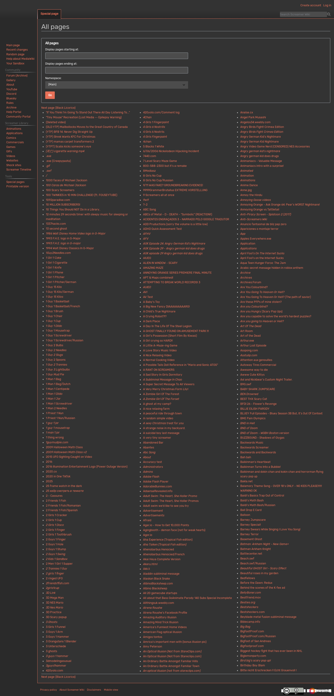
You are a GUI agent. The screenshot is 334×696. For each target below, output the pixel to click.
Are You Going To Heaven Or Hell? (262, 292)
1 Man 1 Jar (53, 398)
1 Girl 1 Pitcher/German (61, 282)
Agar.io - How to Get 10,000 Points (166, 525)
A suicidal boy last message (161, 433)
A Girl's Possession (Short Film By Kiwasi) (170, 335)
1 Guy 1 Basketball (57, 301)
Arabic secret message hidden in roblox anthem (271, 267)
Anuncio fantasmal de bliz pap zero (263, 224)
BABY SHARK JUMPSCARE (257, 389)
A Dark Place (151, 321)
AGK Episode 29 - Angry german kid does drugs (174, 248)
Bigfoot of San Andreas (255, 641)
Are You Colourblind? (254, 287)
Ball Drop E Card (251, 510)
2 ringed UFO (54, 578)
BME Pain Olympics (252, 418)
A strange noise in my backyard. (164, 428)
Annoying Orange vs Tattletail (259, 209)
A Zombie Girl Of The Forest (161, 394)
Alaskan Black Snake (156, 578)
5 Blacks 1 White (153, 146)
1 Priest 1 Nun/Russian (60, 418)
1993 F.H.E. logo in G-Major (63, 238)
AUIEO (147, 287)
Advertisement (153, 510)
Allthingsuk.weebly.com (158, 603)
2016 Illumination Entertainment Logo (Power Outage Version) (86, 466)
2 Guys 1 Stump (56, 549)
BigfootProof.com (252, 631)
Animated (246, 170)
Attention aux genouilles (256, 360)
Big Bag (245, 626)
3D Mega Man (55, 597)
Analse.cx (246, 112)
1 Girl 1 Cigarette (56, 262)
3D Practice (54, 612)
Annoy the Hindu (251, 195)
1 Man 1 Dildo (54, 393)
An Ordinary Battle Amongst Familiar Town (171, 666)
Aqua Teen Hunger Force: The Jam (263, 263)
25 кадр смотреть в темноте (65, 491)
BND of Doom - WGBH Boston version (264, 433)
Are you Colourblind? (254, 306)
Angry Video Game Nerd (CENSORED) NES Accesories (275, 146)
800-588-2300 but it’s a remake (165, 166)
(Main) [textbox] (52, 84)
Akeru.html (150, 564)
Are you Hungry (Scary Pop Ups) (261, 311)
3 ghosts (51, 651)
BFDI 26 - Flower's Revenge (258, 404)
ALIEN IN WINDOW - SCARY (160, 263)
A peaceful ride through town (162, 413)
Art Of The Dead (250, 326)
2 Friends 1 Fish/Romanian (63, 505)
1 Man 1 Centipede (57, 389)
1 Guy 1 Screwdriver (59, 335)
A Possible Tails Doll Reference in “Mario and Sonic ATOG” (180, 365)
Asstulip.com (248, 355)
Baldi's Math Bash (252, 500)
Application (247, 243)
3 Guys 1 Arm (54, 631)
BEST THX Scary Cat (253, 399)
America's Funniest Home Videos (165, 627)
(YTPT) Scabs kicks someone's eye (68, 146)
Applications (248, 248)
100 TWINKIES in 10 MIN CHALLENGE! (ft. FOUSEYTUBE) (81, 195)
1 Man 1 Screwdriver (59, 403)
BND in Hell (247, 423)
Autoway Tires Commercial (258, 365)
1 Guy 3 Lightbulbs (58, 369)
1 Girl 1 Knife (54, 267)
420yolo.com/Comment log (161, 112)
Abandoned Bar (153, 442)
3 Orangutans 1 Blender (61, 641)
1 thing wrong (55, 437)
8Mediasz (149, 170)
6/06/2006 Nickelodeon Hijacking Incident (171, 151)
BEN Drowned (249, 394)
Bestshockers (249, 607)
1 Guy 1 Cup (53, 321)
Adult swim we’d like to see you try (166, 505)
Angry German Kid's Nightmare (260, 136)
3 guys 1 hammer (57, 656)
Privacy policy (48, 689)
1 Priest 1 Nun (54, 413)
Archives (246, 277)
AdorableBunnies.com (157, 486)
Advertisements (153, 515)
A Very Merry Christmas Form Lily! (165, 389)
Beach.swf (247, 558)
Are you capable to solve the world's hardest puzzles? (275, 316)
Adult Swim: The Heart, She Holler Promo (170, 496)
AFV (145, 238)
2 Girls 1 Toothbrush (59, 534)
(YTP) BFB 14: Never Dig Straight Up (69, 131)
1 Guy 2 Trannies (56, 364)
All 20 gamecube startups (160, 593)
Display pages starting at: (62, 49)
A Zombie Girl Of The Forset (161, 399)
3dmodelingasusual (58, 661)
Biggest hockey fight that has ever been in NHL (271, 651)
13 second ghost (56, 228)
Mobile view (111, 689)
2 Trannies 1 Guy (56, 568)
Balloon (245, 515)
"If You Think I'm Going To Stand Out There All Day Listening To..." (88, 112)
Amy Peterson (152, 646)
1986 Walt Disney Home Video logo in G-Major (76, 233)
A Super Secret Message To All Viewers (168, 384)
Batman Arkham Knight (255, 549)
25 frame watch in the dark (64, 486)
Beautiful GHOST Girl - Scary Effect (263, 568)
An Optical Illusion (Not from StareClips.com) (172, 651)
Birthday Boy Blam (252, 665)
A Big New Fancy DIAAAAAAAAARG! (166, 306)
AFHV (147, 233)
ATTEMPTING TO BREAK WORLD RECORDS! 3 (171, 282)
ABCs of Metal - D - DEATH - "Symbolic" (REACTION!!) (177, 214)
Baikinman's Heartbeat (255, 462)
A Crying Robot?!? (154, 316)
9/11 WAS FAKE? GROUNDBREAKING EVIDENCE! (173, 185)
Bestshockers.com (252, 612)
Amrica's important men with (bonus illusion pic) (175, 642)
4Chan (147, 117)
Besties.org (247, 602)
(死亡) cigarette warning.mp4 (65, 151)
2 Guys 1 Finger (56, 539)
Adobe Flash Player (156, 481)
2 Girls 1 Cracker (56, 515)
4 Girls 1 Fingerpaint (156, 122)
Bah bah (245, 457)
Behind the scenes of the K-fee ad (262, 587)
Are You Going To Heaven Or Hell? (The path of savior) (275, 297)
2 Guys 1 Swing (55, 554)
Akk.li (146, 568)
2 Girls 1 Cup (54, 520)
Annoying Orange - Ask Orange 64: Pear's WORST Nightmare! (280, 204)
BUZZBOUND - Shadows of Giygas (262, 437)
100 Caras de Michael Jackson (66, 185)
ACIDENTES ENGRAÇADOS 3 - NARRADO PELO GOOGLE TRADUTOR (186, 219)
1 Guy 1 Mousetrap (58, 330)
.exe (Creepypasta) (58, 161)
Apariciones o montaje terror (259, 229)
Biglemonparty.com (253, 656)
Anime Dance (249, 185)
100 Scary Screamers (60, 190)
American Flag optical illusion (162, 632)
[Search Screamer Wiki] (303, 14)
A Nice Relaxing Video (157, 355)
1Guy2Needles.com (58, 253)
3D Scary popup (56, 617)
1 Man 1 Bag (53, 379)
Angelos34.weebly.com (255, 122)
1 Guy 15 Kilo (54, 287)
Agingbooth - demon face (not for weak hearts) (174, 530)
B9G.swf (245, 384)
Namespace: (53, 78)
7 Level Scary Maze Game (160, 161)
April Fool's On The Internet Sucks (262, 253)
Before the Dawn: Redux (256, 582)
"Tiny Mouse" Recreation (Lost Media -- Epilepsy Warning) (84, 117)
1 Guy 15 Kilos (54, 296)
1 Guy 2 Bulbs (54, 345)
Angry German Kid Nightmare (259, 141)
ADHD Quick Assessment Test (162, 229)
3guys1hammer (56, 665)
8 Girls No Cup (152, 175)
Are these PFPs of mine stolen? (261, 302)
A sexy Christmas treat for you (163, 423)
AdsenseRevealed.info (157, 491)
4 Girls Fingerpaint (155, 136)
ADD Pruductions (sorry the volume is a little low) (175, 224)
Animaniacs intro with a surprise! (262, 166)
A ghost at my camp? (157, 404)
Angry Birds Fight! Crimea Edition (262, 127)
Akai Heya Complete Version (161, 559)
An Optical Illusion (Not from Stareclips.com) (172, 656)
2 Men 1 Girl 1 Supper (59, 563)
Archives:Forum (250, 282)
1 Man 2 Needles (56, 408)
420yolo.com (54, 670)
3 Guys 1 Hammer (57, 636)
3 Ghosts (51, 622)
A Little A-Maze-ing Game (160, 345)
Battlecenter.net (251, 553)
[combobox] (116, 85)
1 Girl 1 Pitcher (55, 277)
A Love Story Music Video (160, 350)
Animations (247, 180)
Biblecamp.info (250, 621)
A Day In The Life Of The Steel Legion (167, 326)
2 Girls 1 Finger (55, 530)
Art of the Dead (250, 335)
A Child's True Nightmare (159, 311)
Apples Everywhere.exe (255, 238)
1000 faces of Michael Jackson (66, 180)
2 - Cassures (54, 495)
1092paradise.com (58, 200)
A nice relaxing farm (156, 408)
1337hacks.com (56, 223)
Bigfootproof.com (252, 646)
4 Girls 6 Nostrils (153, 131)
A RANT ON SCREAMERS (158, 369)
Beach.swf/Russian (253, 563)
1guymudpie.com (57, 442)
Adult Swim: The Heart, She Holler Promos (171, 501)
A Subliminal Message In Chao (162, 379)
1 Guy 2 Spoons (55, 359)
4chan (147, 141)
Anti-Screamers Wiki (253, 219)
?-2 (145, 204)
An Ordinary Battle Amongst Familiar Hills (170, 661)
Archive (245, 272)
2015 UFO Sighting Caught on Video (69, 456)
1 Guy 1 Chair (54, 316)
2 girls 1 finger (55, 573)
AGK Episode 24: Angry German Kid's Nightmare (174, 243)
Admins (148, 471)
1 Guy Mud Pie (55, 374)
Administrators (153, 467)
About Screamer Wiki (71, 689)
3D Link (50, 593)
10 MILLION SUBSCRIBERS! (63, 204)
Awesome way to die (254, 369)
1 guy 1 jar (52, 423)
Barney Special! (250, 524)
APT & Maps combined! (158, 277)
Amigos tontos (152, 637)
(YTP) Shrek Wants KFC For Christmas (70, 136)
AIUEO (147, 258)
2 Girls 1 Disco (55, 525)
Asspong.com (249, 350)
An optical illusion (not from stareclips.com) (172, 670)
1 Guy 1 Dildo (54, 326)
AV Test (148, 297)
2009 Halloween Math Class (64, 447)
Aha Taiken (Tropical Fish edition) (164, 544)
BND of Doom (249, 428)
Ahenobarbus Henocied (158, 549)
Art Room (246, 331)
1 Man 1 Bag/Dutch (58, 384)
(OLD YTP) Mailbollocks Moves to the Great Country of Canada (87, 127)
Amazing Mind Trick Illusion (160, 622)
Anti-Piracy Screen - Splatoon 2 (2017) (265, 214)
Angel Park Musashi (253, 117)
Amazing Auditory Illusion (159, 617)
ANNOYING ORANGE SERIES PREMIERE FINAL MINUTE (177, 272)
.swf (49, 170)
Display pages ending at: (61, 63)
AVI (145, 292)
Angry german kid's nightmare (260, 151)
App (242, 233)
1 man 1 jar (53, 432)
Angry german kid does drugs (259, 156)
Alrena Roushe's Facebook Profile (165, 612)
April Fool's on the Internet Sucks (262, 258)
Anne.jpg (246, 190)
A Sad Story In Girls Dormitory (162, 374)
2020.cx (51, 471)
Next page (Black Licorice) (58, 107)
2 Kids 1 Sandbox (56, 559)
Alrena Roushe (152, 607)
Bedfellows (247, 578)
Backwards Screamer (254, 447)
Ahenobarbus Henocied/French (164, 554)
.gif (48, 166)
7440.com (149, 156)
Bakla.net (246, 481)
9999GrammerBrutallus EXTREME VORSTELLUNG (175, 190)
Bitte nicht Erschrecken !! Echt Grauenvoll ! (268, 670)
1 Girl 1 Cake (53, 257)
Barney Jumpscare (253, 519)
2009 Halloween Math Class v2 (66, 452)
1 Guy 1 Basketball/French (63, 306)
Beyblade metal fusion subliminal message (268, 617)
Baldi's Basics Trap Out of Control (262, 495)
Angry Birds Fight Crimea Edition (261, 131)
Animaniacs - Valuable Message (261, 161)
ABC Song (149, 209)
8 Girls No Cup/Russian (158, 180)
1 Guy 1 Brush (54, 311)
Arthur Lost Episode (253, 345)
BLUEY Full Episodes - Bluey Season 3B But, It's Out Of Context (281, 413)
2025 (49, 481)
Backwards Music (251, 442)
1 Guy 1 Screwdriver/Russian (64, 340)
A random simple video (158, 418)
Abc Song (149, 452)
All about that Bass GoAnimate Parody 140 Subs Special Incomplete (187, 598)
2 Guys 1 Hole (54, 544)
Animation (247, 175)
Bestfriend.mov (250, 597)
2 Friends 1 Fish (56, 500)
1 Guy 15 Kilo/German (60, 292)
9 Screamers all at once (158, 195)
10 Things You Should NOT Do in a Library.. (73, 209)
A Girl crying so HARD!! (158, 340)
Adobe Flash (151, 476)
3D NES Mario (54, 602)
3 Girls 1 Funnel (55, 627)
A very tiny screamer (157, 437)
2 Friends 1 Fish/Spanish (62, 510)
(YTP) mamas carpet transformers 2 (70, 141)
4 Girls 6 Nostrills (154, 127)
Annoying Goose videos (255, 200)
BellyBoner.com (250, 592)
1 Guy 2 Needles (56, 350)
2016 (49, 461)
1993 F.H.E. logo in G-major (63, 243)
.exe (48, 156)
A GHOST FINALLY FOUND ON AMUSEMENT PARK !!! (176, 331)
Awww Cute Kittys (252, 374)
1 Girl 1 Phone (54, 272)
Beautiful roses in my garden (259, 573)
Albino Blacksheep (155, 588)
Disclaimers (94, 689)
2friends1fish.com (57, 583)
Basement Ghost (251, 539)
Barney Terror (249, 534)
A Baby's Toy (151, 302)
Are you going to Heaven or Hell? (262, 321)
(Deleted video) (56, 122)
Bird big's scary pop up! (255, 660)
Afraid (147, 520)
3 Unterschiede (56, 646)
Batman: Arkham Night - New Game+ (264, 544)
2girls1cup (52, 588)
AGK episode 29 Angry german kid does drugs (173, 253)
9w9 (146, 200)
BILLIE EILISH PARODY (254, 408)
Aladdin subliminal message (161, 573)
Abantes (148, 447)
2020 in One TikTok (58, 476)
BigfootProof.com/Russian (258, 636)
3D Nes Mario (54, 607)
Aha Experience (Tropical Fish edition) (168, 539)
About (147, 457)
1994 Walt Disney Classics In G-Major (70, 248)
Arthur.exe (247, 340)
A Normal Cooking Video (159, 360)
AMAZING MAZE (153, 267)
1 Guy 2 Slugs (54, 355)
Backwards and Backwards (258, 452)
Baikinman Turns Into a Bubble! (260, 467)
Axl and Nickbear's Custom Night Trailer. (266, 379)
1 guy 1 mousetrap (58, 428)
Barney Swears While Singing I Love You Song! (270, 529)
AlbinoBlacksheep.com (158, 583)
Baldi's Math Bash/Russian (257, 505)
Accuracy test (152, 462)
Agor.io (147, 535)
